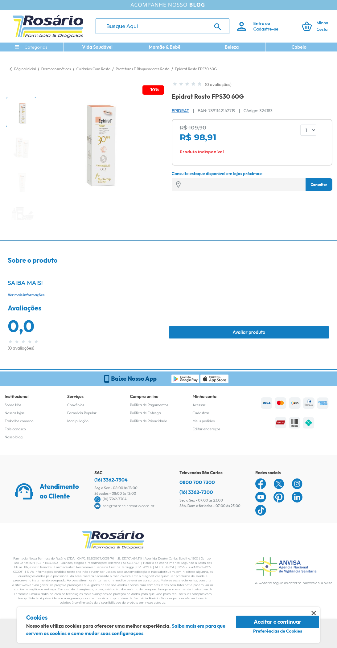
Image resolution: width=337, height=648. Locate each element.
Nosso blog (14, 437)
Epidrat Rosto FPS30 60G (196, 69)
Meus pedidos (203, 421)
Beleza (232, 47)
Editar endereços (206, 429)
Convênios (75, 405)
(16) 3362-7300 (196, 492)
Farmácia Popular (82, 413)
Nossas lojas (15, 413)
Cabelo (298, 47)
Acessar (198, 405)
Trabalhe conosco (19, 421)
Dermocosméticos (56, 69)
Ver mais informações (26, 295)
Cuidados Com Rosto (93, 69)
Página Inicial (25, 69)
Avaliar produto (248, 332)
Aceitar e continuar (278, 621)
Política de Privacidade (148, 421)
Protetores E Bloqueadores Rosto (143, 69)
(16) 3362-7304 (111, 480)
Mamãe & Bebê (164, 47)
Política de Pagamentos (149, 405)
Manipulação (77, 421)
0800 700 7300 (197, 482)
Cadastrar (200, 413)
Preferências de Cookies (277, 631)
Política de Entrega (145, 413)
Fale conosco (15, 429)
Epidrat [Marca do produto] (180, 110)
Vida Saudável (97, 47)
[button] (21, 112)
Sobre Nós (13, 405)
